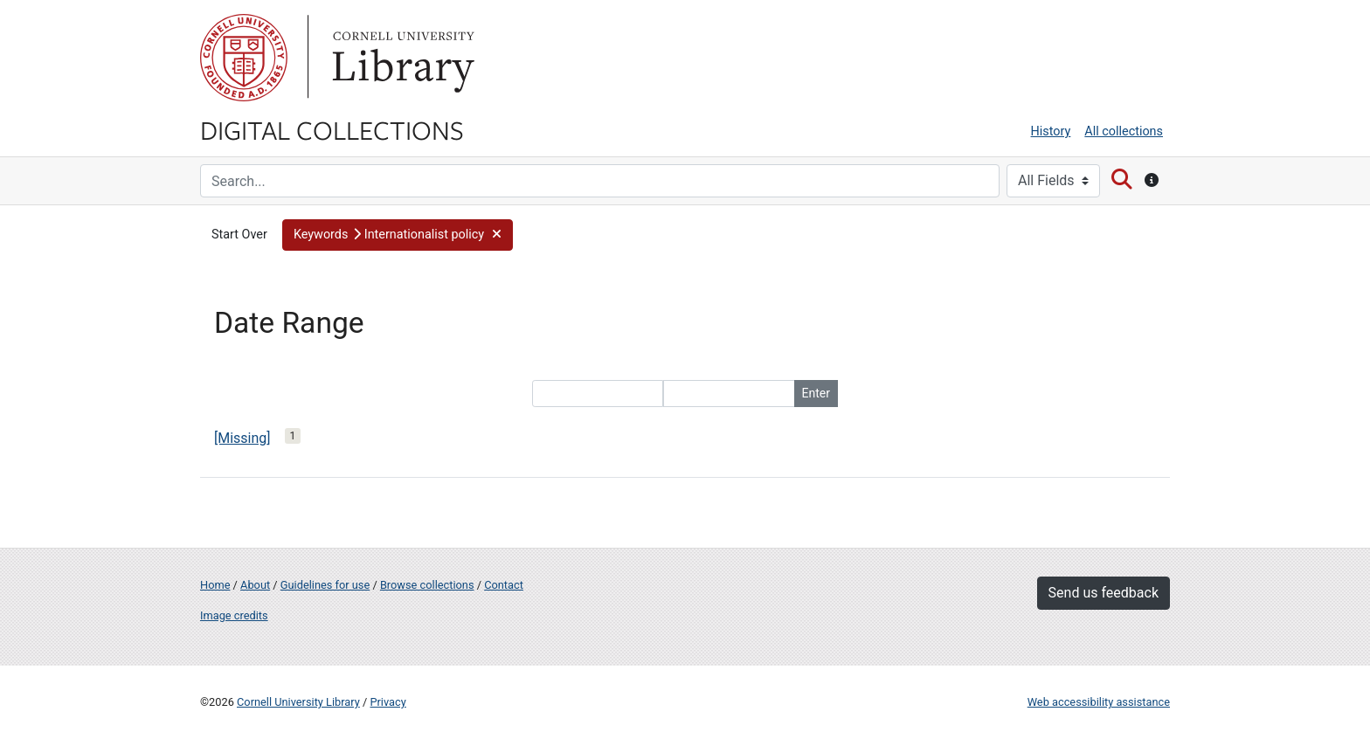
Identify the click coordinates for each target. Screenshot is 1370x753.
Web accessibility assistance (1099, 701)
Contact (503, 584)
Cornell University (243, 57)
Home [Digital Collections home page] (215, 584)
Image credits (234, 615)
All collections (1123, 131)
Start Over (239, 234)
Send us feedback (1103, 592)
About (255, 584)
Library (401, 57)
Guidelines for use (325, 584)
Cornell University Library (298, 701)
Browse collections (427, 584)
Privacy (387, 701)
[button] (398, 235)
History (1051, 131)
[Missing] (242, 438)
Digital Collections (332, 129)
